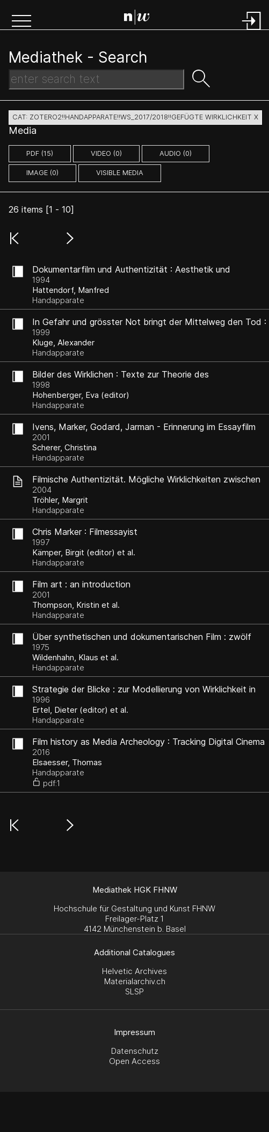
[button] (21, 22)
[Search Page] (137, 18)
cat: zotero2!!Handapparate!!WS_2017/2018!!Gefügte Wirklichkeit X (135, 117)
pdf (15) (39, 153)
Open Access (134, 1061)
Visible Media (119, 173)
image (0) (42, 173)
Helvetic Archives (134, 971)
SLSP (134, 991)
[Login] (252, 31)
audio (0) (175, 153)
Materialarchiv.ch (134, 981)
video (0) (106, 153)
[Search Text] (96, 79)
